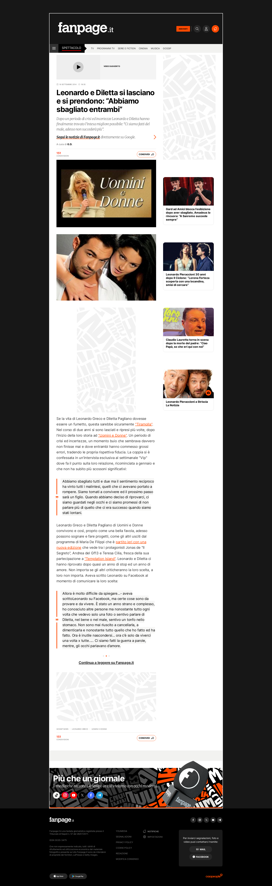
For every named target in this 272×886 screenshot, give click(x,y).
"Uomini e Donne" (112, 435)
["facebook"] (96, 796)
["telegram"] (106, 796)
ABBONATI (183, 29)
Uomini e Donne (99, 729)
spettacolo (71, 48)
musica (155, 48)
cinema (143, 48)
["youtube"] (77, 796)
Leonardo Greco (80, 729)
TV (92, 48)
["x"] (86, 796)
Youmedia (121, 831)
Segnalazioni (123, 836)
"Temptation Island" (100, 559)
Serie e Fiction (127, 48)
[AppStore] (58, 876)
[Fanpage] (61, 820)
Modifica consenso (127, 859)
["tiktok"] (57, 796)
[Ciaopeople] (214, 877)
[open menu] (53, 48)
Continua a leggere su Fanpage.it (106, 663)
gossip (167, 48)
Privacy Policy (124, 842)
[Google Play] (78, 876)
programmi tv (106, 48)
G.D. (69, 144)
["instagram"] (67, 796)
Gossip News (62, 729)
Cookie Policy (124, 848)
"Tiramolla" (143, 424)
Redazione (122, 853)
